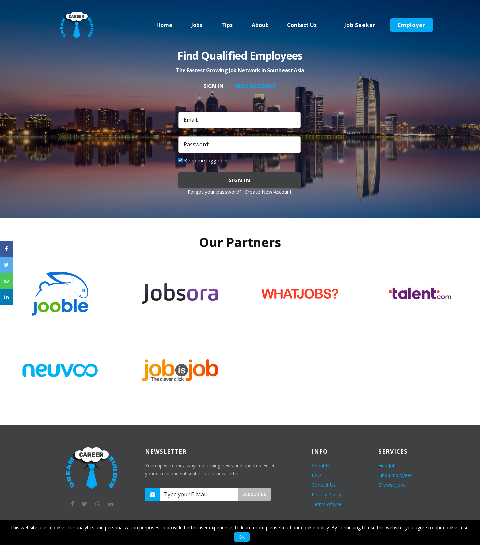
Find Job (387, 465)
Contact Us (324, 485)
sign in (239, 180)
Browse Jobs (392, 485)
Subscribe (254, 494)
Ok (242, 537)
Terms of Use (326, 504)
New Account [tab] (256, 86)
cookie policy (315, 527)
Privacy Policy (326, 494)
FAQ (316, 475)
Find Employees (395, 475)
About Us (322, 465)
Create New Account (268, 191)
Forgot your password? (215, 191)
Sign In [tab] (213, 86)
